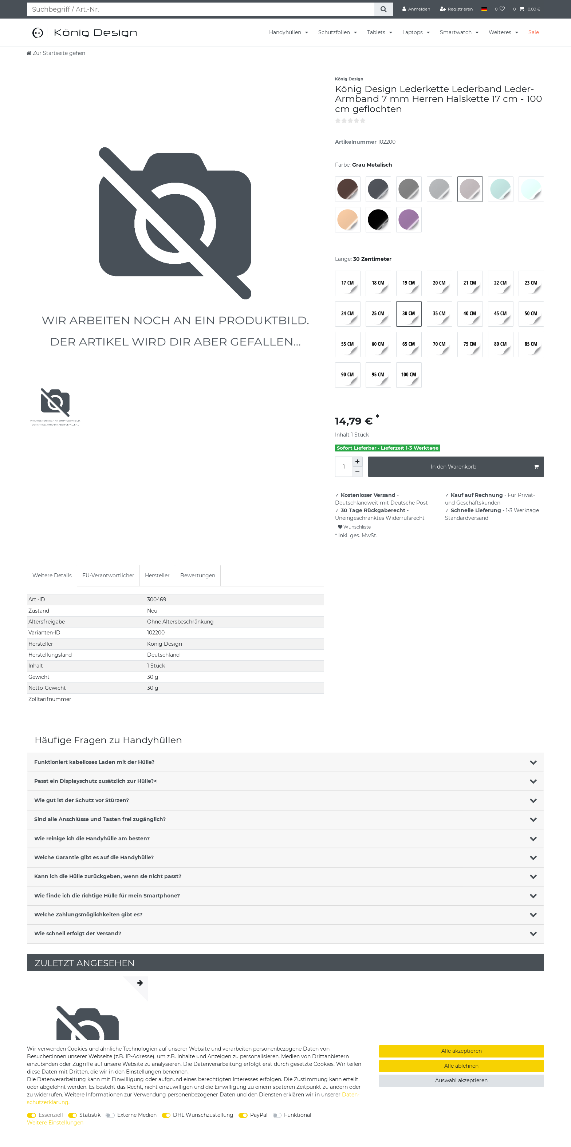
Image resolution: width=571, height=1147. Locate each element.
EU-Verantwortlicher (108, 575)
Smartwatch (456, 32)
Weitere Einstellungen (55, 1122)
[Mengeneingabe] (344, 467)
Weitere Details (52, 575)
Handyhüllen (286, 32)
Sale (533, 32)
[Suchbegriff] (200, 9)
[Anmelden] (416, 9)
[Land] (484, 9)
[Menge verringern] (358, 472)
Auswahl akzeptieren (461, 1080)
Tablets (377, 32)
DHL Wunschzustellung (203, 1115)
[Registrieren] (456, 9)
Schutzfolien (334, 32)
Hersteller (157, 575)
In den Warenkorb (485, 466)
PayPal (259, 1115)
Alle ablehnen (461, 1066)
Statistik (90, 1115)
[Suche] (383, 9)
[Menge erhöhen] (358, 462)
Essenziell (51, 1115)
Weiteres (501, 32)
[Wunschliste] (500, 9)
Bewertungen (197, 575)
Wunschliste (354, 527)
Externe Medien (137, 1115)
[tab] (52, 575)
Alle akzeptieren (461, 1051)
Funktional (297, 1115)
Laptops (413, 32)
